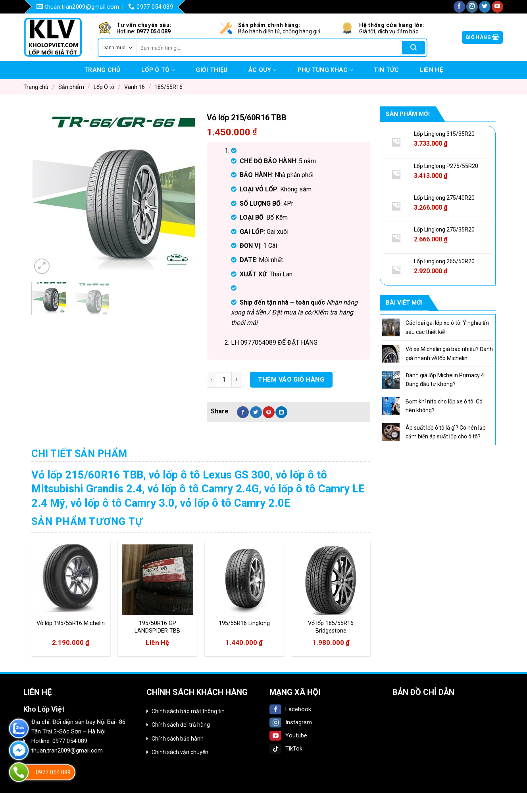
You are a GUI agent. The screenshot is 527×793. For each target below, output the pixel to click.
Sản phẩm (71, 87)
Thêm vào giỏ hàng (291, 379)
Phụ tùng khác (325, 70)
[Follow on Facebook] (459, 7)
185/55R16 (168, 87)
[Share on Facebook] (243, 412)
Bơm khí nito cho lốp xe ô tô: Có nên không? (444, 405)
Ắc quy (262, 70)
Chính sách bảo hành (178, 738)
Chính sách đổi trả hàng (181, 725)
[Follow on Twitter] (484, 7)
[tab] (79, 454)
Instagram (290, 722)
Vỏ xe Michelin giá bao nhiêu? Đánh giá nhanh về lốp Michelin (449, 353)
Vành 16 (134, 87)
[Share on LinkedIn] (281, 412)
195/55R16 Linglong (244, 623)
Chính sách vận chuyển (180, 752)
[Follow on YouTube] (497, 7)
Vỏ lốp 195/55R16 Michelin (71, 623)
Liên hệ (431, 69)
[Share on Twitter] (256, 412)
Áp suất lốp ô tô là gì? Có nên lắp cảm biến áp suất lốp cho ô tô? (446, 432)
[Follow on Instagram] (472, 7)
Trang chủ (102, 69)
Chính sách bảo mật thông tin (188, 711)
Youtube (288, 735)
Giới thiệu (211, 69)
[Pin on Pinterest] (269, 412)
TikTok (285, 748)
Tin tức (386, 69)
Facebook (290, 709)
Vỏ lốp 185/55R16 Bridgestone (331, 627)
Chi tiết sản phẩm (79, 453)
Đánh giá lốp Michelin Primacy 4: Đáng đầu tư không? (445, 379)
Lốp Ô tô (158, 70)
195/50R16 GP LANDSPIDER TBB (157, 627)
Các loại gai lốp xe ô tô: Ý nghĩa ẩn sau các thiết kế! (447, 327)
